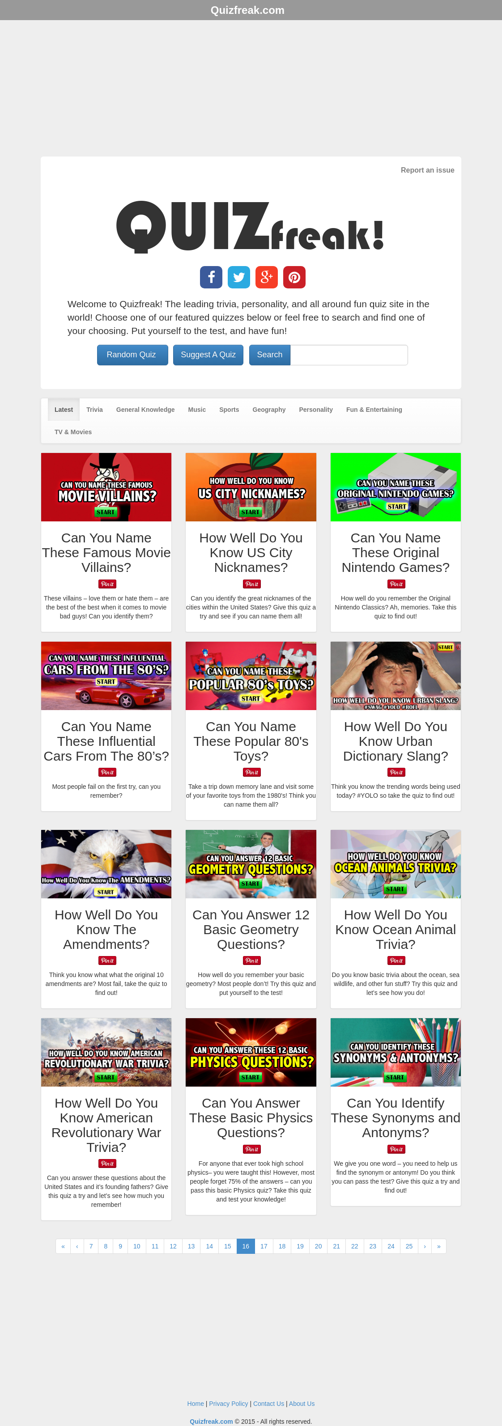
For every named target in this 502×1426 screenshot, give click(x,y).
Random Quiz (133, 354)
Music (197, 409)
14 (209, 1246)
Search (269, 354)
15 (227, 1246)
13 (191, 1246)
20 (318, 1246)
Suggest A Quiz (208, 354)
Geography (269, 409)
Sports (229, 409)
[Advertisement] (251, 89)
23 (373, 1246)
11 (155, 1246)
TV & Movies (73, 432)
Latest (64, 409)
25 (409, 1246)
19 (300, 1246)
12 (173, 1246)
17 (264, 1246)
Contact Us (268, 1403)
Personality (315, 409)
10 (136, 1246)
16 (246, 1246)
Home (195, 1403)
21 (336, 1246)
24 (391, 1246)
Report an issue (428, 170)
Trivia (94, 409)
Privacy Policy (228, 1403)
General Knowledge (145, 409)
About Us (302, 1403)
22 (354, 1246)
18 (282, 1246)
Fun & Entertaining (374, 409)
